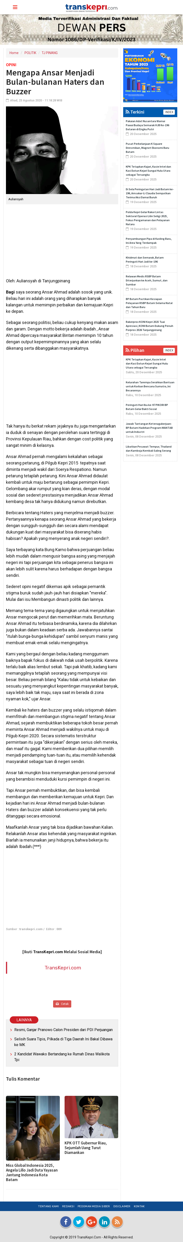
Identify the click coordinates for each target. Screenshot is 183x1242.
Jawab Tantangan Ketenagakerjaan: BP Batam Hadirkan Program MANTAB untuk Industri (149, 428)
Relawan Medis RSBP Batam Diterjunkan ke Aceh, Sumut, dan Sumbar (147, 280)
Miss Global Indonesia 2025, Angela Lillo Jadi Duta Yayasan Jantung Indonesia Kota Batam (32, 1172)
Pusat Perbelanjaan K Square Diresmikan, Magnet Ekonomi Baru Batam (147, 148)
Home (14, 53)
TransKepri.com (63, 968)
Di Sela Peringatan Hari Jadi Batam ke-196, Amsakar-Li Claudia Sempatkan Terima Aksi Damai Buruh (150, 193)
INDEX (169, 112)
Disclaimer (122, 1206)
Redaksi (68, 1206)
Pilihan (135, 350)
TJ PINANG (50, 53)
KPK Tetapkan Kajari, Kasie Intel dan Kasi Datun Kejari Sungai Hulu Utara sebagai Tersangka (148, 170)
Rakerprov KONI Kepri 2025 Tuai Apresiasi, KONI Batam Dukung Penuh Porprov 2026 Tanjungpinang (149, 326)
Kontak (139, 1206)
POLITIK (30, 53)
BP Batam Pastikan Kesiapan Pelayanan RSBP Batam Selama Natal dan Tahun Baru (149, 303)
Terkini (135, 112)
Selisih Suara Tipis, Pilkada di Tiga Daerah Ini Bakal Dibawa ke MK (63, 1042)
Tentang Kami (48, 1206)
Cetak (62, 1004)
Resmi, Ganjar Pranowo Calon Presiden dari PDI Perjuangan (63, 1030)
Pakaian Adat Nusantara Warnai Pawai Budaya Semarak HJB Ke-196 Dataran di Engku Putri (147, 125)
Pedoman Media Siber (94, 1206)
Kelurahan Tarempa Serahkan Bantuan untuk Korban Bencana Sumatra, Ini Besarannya (150, 386)
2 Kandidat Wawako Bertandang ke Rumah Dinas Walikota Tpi (62, 1057)
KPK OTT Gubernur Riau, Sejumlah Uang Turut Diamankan (86, 1147)
